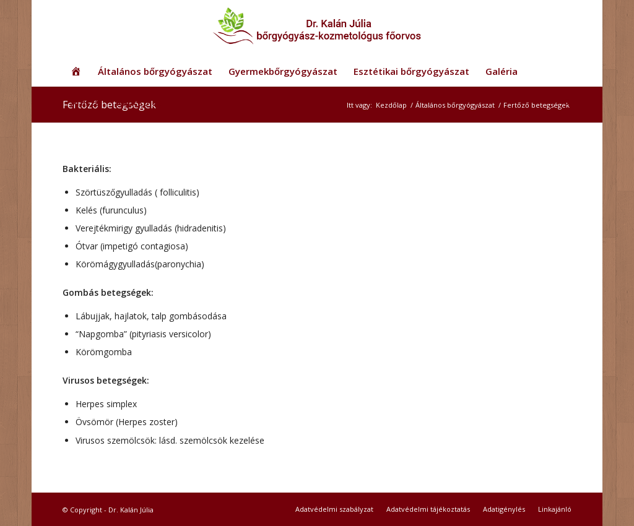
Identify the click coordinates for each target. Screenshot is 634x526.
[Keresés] (563, 102)
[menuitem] (76, 71)
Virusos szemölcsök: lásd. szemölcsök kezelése (170, 440)
